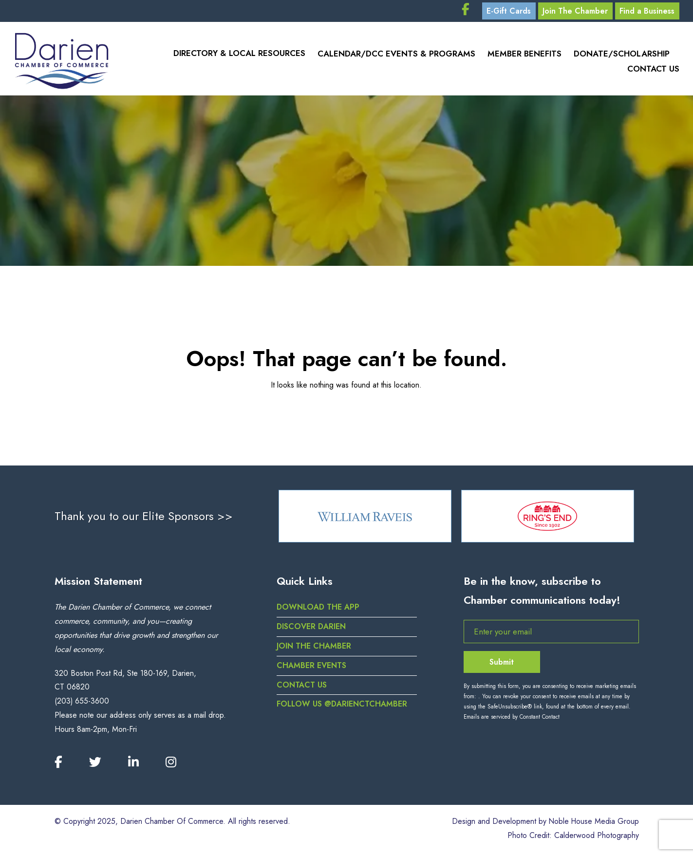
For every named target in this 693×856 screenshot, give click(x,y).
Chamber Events (311, 668)
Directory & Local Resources (237, 56)
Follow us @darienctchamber (343, 707)
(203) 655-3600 (82, 704)
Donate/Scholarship (621, 56)
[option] (365, 519)
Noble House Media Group (593, 824)
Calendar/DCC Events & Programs (394, 56)
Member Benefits (523, 56)
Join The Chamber (571, 12)
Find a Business (646, 12)
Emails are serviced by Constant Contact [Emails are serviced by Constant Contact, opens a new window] (512, 720)
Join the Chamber (314, 649)
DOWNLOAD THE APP (319, 610)
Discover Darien (312, 629)
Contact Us (653, 70)
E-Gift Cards (502, 12)
